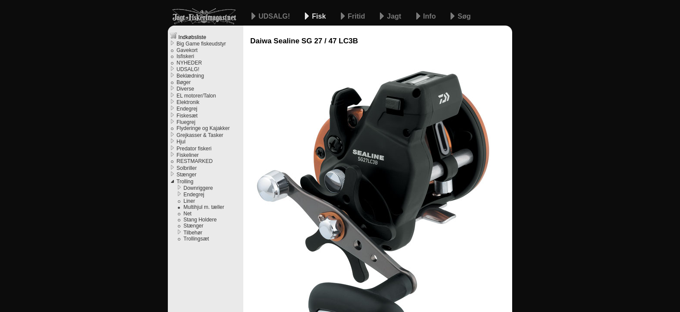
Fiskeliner (188, 155)
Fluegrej (186, 122)
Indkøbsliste (188, 36)
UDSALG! (275, 16)
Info (430, 16)
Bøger (184, 82)
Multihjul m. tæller (203, 207)
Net (187, 214)
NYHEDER (189, 63)
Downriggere (198, 188)
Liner (189, 201)
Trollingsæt (196, 239)
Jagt (395, 16)
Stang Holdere (200, 220)
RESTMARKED (194, 161)
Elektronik (188, 102)
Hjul (181, 142)
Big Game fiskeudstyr (201, 44)
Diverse (185, 89)
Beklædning (190, 76)
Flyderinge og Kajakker (203, 128)
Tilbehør (193, 233)
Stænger (186, 175)
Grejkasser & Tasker (200, 135)
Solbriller (187, 168)
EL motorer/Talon (196, 96)
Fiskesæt (187, 116)
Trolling (185, 182)
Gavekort (187, 50)
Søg (464, 16)
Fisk (319, 16)
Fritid (357, 16)
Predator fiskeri (194, 149)
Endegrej (187, 109)
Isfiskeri (185, 56)
